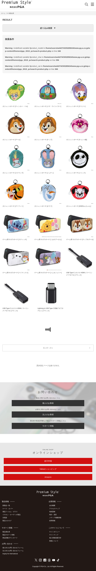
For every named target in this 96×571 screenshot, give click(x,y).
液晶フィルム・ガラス (10, 512)
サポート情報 (48, 426)
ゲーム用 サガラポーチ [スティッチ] (14, 239)
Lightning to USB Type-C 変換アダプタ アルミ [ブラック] (50, 309)
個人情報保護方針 (55, 538)
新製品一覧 (6, 505)
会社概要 (52, 505)
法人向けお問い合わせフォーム (13, 551)
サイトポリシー (54, 532)
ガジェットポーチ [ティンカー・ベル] (15, 106)
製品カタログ (7, 521)
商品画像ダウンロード (10, 538)
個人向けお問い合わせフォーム (13, 548)
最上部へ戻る (48, 348)
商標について (53, 541)
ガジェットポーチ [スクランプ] (12, 173)
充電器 (4, 518)
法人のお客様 (48, 414)
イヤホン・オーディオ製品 (11, 515)
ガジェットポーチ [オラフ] (43, 206)
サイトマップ (53, 535)
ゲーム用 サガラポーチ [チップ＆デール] (79, 239)
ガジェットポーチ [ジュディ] (44, 173)
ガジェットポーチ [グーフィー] (12, 206)
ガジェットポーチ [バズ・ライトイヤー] (47, 106)
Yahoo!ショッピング (48, 469)
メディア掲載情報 (55, 518)
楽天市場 (48, 461)
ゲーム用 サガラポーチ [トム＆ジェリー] (48, 273)
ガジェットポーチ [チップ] (43, 140)
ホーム (3, 13)
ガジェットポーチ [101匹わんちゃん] (78, 206)
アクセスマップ (54, 509)
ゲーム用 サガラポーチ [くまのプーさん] (48, 239)
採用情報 (52, 521)
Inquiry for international (10, 554)
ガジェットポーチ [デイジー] (76, 106)
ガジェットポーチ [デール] (11, 140)
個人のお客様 (48, 403)
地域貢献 (52, 512)
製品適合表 (6, 532)
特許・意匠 (53, 515)
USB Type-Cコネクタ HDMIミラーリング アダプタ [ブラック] (79, 274)
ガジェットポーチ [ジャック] (76, 173)
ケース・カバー (7, 509)
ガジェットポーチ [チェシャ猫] (76, 140)
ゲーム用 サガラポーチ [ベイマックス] (15, 273)
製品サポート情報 (8, 535)
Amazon (47, 477)
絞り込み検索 (46, 28)
